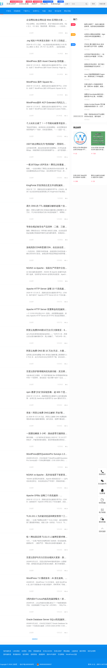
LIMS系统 (16, 651)
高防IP (34, 3)
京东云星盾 (24, 3)
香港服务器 (37, 651)
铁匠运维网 (91, 651)
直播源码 (42, 654)
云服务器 (75, 651)
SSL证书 (44, 3)
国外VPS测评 (51, 654)
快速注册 (102, 4)
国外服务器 (7, 654)
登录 (93, 4)
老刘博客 (26, 654)
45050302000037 (44, 664)
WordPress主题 (71, 654)
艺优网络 (61, 654)
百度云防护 (11, 3)
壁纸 (29, 651)
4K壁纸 (23, 651)
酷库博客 (83, 651)
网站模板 (67, 651)
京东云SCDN (47, 651)
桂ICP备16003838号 (27, 664)
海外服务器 (7, 651)
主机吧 (14, 664)
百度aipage (55, 3)
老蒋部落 (34, 654)
